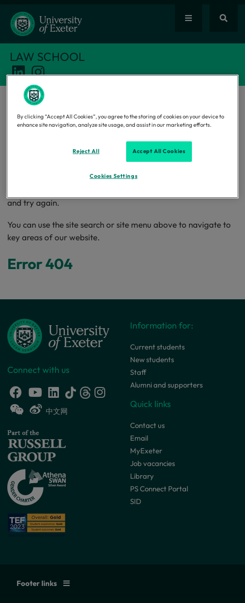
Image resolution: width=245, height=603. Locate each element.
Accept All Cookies (158, 151)
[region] (122, 136)
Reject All (86, 151)
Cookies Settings (113, 176)
